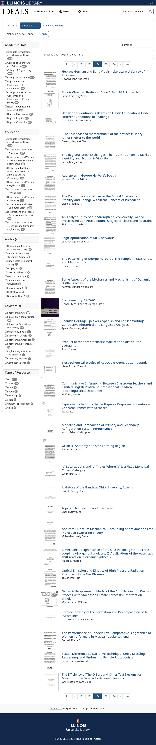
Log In (149, 3)
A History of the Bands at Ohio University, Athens (97, 487)
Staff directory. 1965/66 (79, 300)
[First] (68, 64)
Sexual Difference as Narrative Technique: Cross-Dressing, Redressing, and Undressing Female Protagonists (104, 655)
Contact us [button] (56, 708)
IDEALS (15, 11)
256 (113, 64)
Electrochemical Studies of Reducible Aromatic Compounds (104, 362)
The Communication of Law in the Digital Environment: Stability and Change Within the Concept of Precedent (101, 198)
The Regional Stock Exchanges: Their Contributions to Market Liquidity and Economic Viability (106, 156)
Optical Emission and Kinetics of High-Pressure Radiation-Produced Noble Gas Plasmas (103, 572)
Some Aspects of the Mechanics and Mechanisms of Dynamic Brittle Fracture (106, 281)
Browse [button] (65, 11)
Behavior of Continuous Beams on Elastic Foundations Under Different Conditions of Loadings (106, 115)
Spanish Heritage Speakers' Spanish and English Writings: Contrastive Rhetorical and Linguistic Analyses (103, 323)
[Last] (126, 64)
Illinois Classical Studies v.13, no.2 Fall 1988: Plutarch (100, 92)
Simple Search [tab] (30, 25)
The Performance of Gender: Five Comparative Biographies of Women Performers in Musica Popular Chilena (106, 635)
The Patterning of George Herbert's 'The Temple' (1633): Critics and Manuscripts (107, 260)
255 (105, 64)
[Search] (133, 11)
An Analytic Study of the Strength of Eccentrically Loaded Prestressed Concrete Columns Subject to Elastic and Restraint (107, 219)
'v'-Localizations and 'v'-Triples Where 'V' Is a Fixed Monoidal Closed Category (105, 468)
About (83, 11)
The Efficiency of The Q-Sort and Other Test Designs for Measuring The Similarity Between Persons (102, 676)
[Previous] (75, 64)
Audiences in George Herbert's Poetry (89, 175)
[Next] (120, 64)
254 (98, 64)
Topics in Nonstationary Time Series (88, 508)
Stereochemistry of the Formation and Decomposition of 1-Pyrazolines (104, 614)
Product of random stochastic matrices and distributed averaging (101, 344)
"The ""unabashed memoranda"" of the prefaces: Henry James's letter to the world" (102, 136)
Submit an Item (44, 11)
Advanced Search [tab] (53, 25)
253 (89, 64)
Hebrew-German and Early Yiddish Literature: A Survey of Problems (103, 73)
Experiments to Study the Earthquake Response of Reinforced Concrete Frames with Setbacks (106, 406)
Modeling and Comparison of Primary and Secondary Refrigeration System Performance (100, 427)
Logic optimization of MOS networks (88, 238)
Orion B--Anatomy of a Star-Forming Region (93, 446)
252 (81, 64)
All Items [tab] (12, 25)
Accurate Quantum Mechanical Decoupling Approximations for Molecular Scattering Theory (107, 531)
